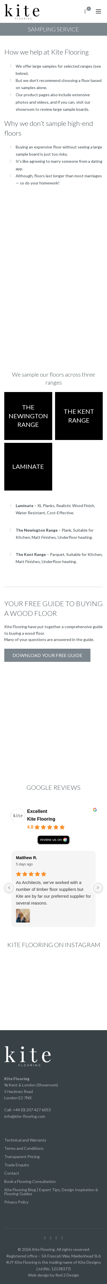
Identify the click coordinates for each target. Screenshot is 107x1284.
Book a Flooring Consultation (30, 1181)
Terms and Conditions (24, 1148)
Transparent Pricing (22, 1156)
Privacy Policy (16, 1201)
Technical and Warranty (25, 1140)
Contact (11, 1173)
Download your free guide (47, 655)
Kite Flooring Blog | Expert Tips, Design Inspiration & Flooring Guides (51, 1191)
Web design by (41, 1275)
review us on (51, 839)
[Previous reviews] (9, 888)
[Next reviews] (98, 888)
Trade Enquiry (16, 1164)
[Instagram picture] (20, 975)
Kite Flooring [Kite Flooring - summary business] (41, 819)
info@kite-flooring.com (24, 1116)
